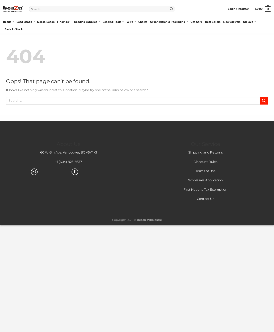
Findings (64, 22)
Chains (142, 21)
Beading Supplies (87, 22)
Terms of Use (205, 171)
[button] (238, 9)
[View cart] (263, 9)
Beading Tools (113, 22)
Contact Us (205, 199)
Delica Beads (45, 21)
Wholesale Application (205, 180)
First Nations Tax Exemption (205, 189)
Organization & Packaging (169, 22)
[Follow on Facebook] (75, 171)
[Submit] (171, 9)
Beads (8, 22)
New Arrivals (231, 21)
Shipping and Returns (205, 152)
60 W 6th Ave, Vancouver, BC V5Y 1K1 (68, 152)
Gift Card (196, 21)
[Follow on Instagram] (34, 171)
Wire (131, 22)
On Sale (249, 22)
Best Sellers (212, 21)
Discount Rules (205, 162)
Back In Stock (13, 29)
